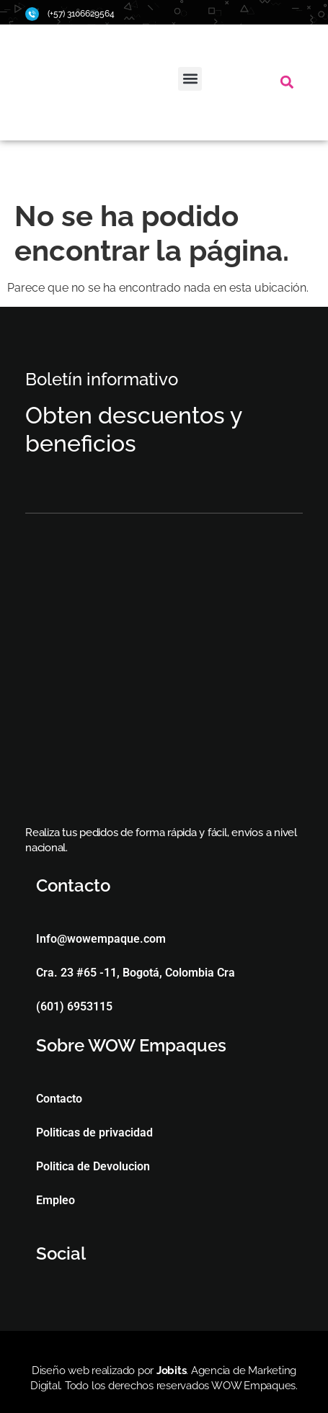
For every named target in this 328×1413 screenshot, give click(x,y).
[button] (190, 79)
